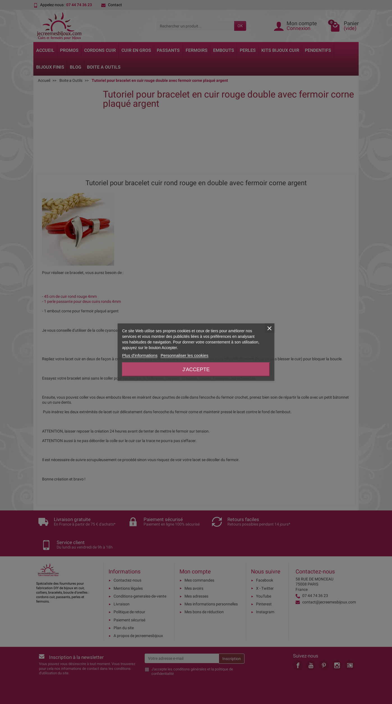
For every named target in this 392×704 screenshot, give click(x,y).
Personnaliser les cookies (184, 355)
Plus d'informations (139, 355)
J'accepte (195, 369)
